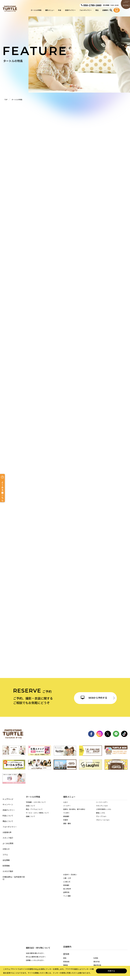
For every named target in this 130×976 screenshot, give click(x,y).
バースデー (67, 808)
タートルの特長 (36, 11)
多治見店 (66, 926)
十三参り (66, 815)
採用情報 (6, 863)
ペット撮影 (67, 856)
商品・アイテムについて (34, 809)
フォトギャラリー (85, 11)
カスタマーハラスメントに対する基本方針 (104, 952)
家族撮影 (66, 845)
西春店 (65, 896)
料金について (8, 813)
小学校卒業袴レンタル (103, 812)
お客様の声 (7, 830)
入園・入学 (67, 838)
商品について (8, 819)
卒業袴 (65, 822)
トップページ (8, 797)
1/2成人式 (66, 842)
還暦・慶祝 (67, 826)
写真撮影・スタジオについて (36, 802)
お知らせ (6, 847)
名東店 (95, 881)
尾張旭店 (66, 885)
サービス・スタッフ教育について (37, 813)
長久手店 (66, 904)
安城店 (65, 911)
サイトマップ (16, 952)
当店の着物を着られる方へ (35, 831)
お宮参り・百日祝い (70, 834)
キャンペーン (8, 802)
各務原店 (96, 922)
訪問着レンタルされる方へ (35, 838)
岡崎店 (65, 888)
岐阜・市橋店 (67, 922)
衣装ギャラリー (70, 11)
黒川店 (65, 893)
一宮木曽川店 (67, 908)
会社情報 (6, 858)
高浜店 (95, 904)
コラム (5, 852)
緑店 (64, 881)
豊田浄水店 (97, 888)
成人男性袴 (67, 849)
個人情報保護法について (35, 952)
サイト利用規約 (78, 952)
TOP (5, 99)
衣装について (30, 806)
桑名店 (65, 936)
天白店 (65, 900)
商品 (97, 11)
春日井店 (96, 885)
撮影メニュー (49, 11)
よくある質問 (8, 841)
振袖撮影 (66, 819)
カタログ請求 (8, 869)
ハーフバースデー (102, 805)
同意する (111, 970)
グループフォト (101, 819)
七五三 (65, 805)
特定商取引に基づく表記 (58, 952)
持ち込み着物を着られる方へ (36, 834)
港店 (94, 893)
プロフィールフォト (103, 822)
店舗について (30, 816)
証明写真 (66, 852)
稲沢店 (95, 900)
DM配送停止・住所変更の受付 (14, 876)
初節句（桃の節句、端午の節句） (74, 812)
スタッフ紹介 (8, 835)
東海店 (95, 896)
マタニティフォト (102, 808)
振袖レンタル (100, 815)
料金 (59, 11)
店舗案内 (105, 11)
